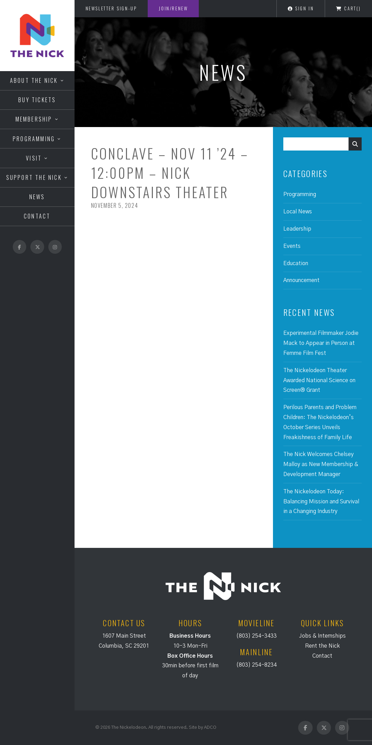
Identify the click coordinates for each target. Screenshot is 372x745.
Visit (34, 158)
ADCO (210, 727)
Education (295, 263)
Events (292, 246)
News (37, 197)
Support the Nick (34, 177)
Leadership (297, 229)
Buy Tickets (37, 100)
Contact (37, 216)
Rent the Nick (322, 646)
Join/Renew (173, 8)
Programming (34, 139)
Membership (34, 119)
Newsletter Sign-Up (111, 8)
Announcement (301, 280)
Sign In (301, 8)
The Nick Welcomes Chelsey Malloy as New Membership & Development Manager (320, 464)
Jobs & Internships (322, 636)
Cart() (348, 8)
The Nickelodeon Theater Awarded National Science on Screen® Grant (319, 380)
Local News (297, 211)
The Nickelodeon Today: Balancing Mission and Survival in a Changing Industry (321, 501)
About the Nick (34, 80)
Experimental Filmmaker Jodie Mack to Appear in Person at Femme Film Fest (321, 343)
